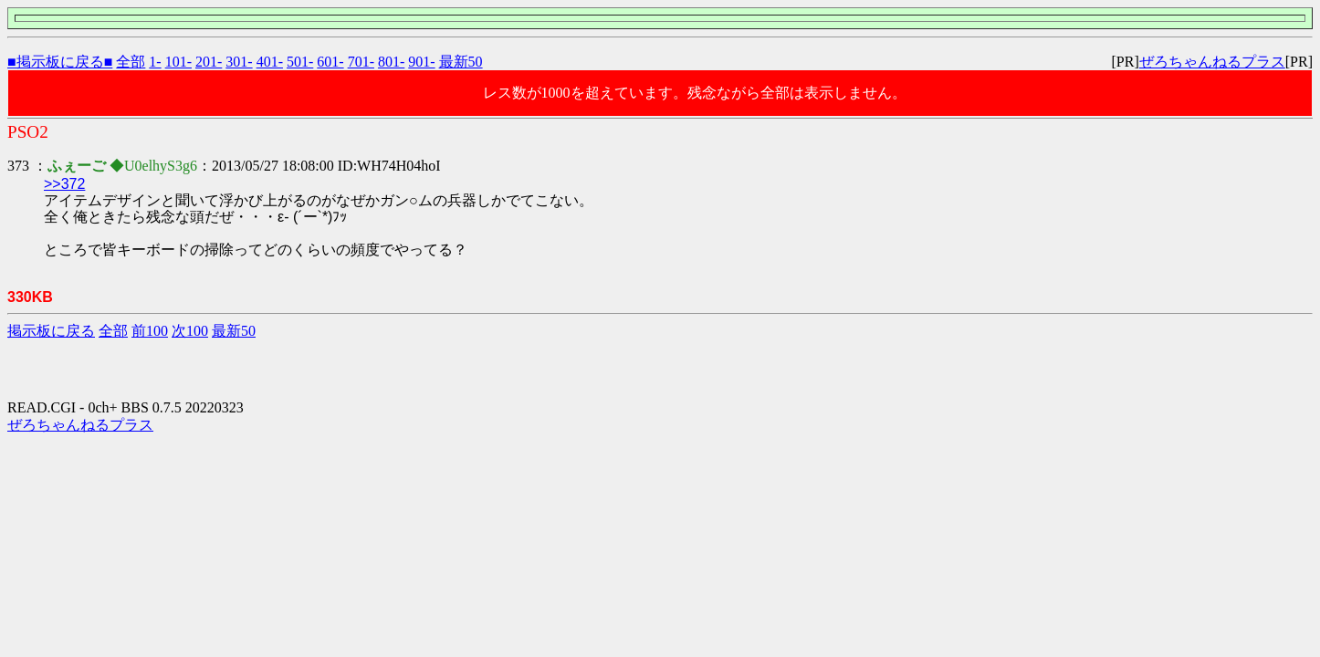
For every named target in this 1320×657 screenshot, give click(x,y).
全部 (130, 61)
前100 (149, 331)
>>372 (64, 184)
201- (208, 61)
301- (238, 61)
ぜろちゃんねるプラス (1212, 61)
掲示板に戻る (51, 331)
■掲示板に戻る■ (59, 61)
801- (391, 61)
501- (300, 61)
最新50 (461, 61)
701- (361, 61)
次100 (190, 331)
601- (330, 61)
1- (155, 61)
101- (178, 61)
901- (421, 61)
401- (270, 61)
